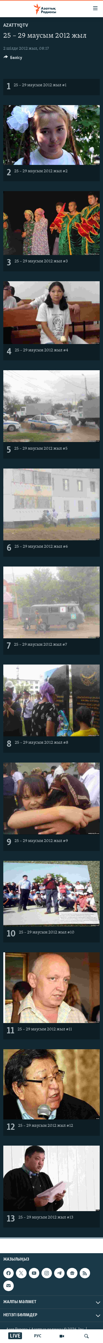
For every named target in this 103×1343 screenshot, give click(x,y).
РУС (37, 1336)
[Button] (13, 59)
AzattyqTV (15, 25)
